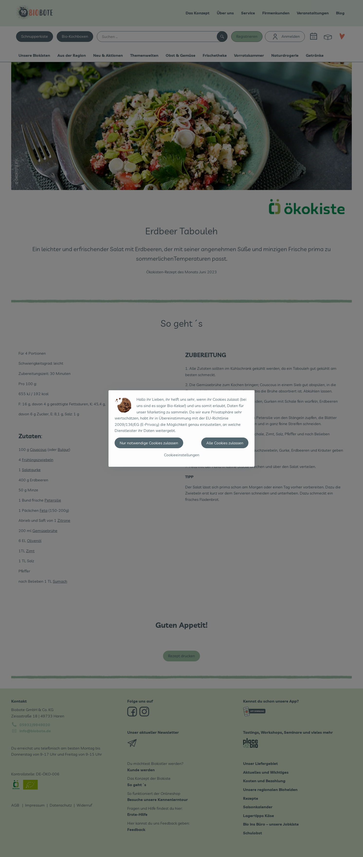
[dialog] (181, 428)
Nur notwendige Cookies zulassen (149, 442)
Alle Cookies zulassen (224, 442)
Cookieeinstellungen (181, 454)
